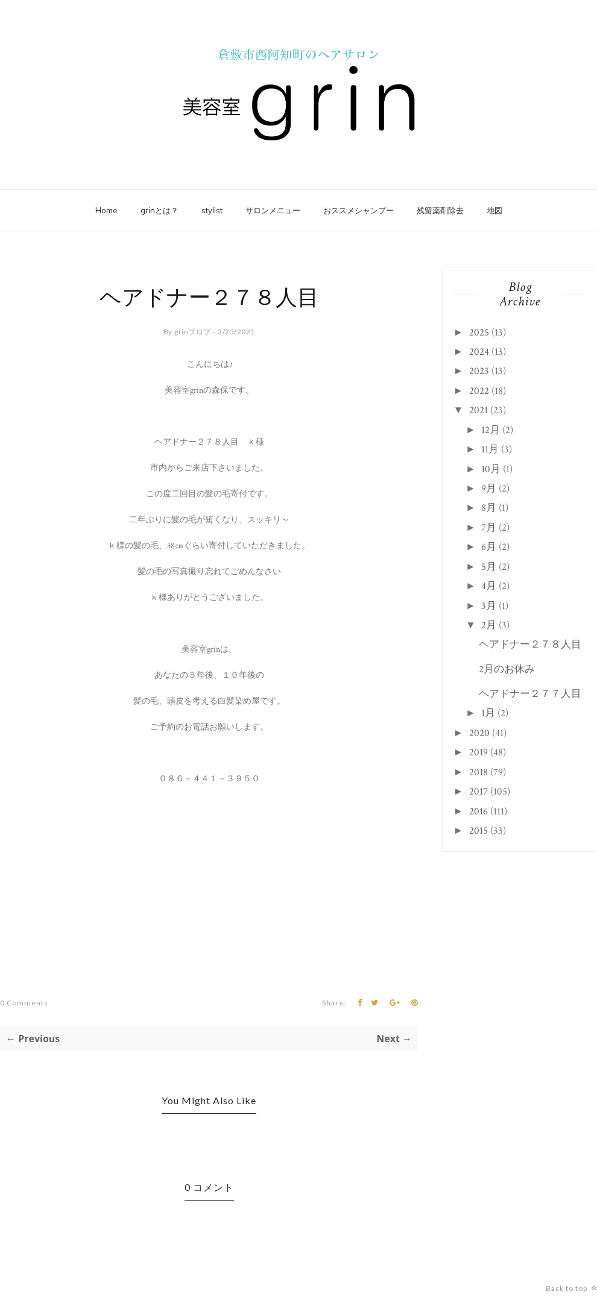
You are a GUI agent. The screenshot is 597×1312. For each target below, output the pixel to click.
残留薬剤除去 (440, 210)
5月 (488, 566)
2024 (479, 351)
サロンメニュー (272, 210)
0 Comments (24, 1002)
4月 (488, 586)
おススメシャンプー (358, 210)
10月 (491, 469)
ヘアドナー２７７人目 (530, 694)
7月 (488, 527)
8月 (488, 507)
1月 (488, 713)
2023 (479, 371)
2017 (478, 791)
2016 (478, 811)
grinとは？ (159, 210)
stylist (212, 210)
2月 (488, 625)
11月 (490, 449)
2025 (479, 332)
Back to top (571, 1288)
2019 (478, 752)
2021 (478, 410)
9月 (488, 488)
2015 (478, 830)
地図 (494, 210)
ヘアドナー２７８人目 (530, 644)
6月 (488, 547)
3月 (488, 606)
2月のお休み (507, 669)
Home (106, 210)
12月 (490, 430)
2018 (478, 772)
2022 (479, 391)
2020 (479, 733)
